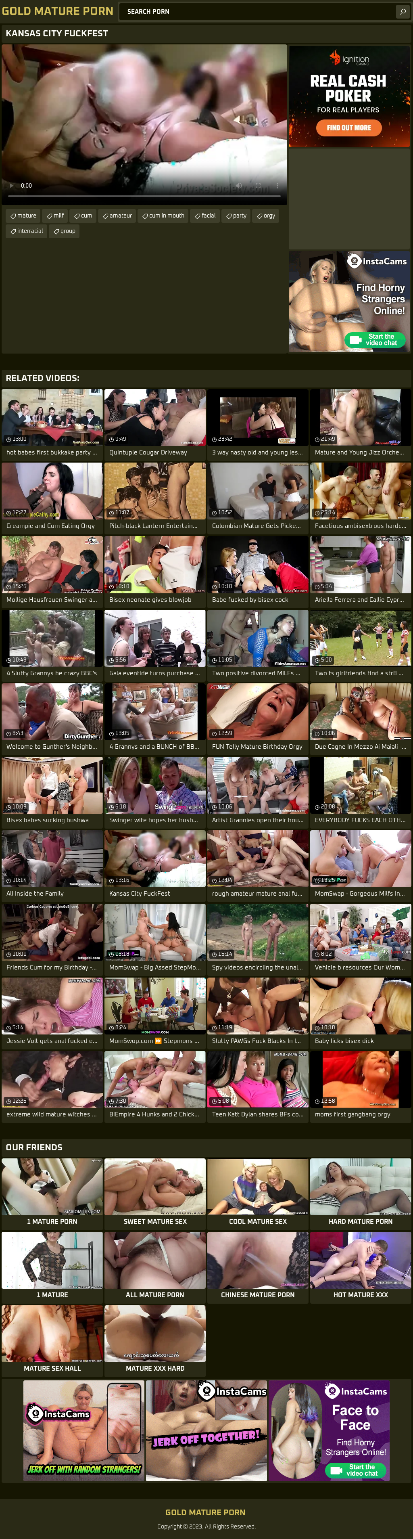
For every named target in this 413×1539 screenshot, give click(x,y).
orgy (269, 216)
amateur (121, 216)
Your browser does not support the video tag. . (144, 124)
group (67, 231)
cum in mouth (166, 216)
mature (26, 216)
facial (209, 216)
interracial (30, 231)
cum (86, 216)
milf (59, 216)
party (239, 216)
